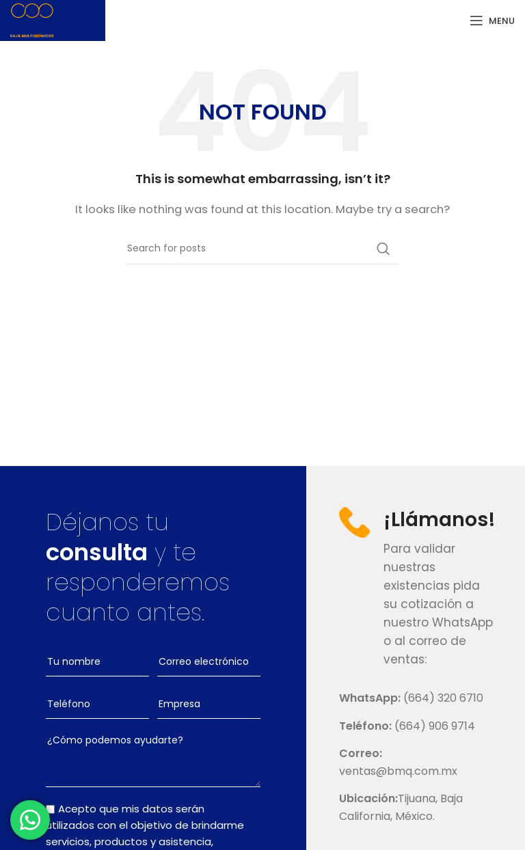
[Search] (262, 248)
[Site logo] (32, 19)
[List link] (415, 698)
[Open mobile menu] (492, 20)
